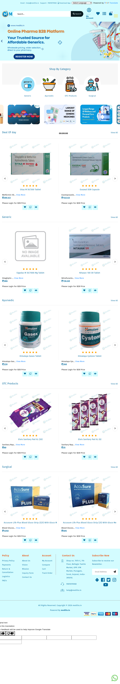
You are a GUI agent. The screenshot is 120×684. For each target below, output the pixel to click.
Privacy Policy (8, 561)
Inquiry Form (28, 573)
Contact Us (27, 577)
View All (114, 132)
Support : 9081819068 (48, 3)
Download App (64, 3)
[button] (2, 41)
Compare (46, 565)
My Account (47, 561)
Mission (25, 569)
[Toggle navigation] (116, 16)
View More (21, 195)
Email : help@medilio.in (29, 3)
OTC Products (71, 96)
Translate (111, 3)
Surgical (92, 96)
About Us (26, 561)
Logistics (6, 576)
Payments (6, 565)
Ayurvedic (49, 96)
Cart (44, 569)
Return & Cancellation (7, 570)
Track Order (47, 573)
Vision (25, 565)
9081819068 (71, 584)
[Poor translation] (10, 633)
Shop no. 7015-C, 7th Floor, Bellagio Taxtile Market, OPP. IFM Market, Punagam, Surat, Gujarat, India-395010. (76, 569)
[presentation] (5, 178)
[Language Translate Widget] (82, 3)
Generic (27, 96)
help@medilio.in (73, 590)
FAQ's (4, 580)
